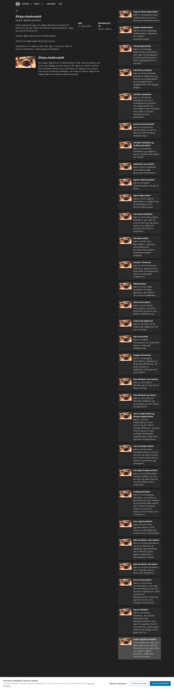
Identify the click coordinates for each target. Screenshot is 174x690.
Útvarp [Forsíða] (25, 4)
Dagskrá (51, 4)
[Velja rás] (42, 4)
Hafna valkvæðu (139, 683)
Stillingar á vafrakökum (117, 683)
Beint (36, 4)
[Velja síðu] (30, 4)
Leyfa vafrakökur (160, 683)
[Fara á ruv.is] (18, 4)
